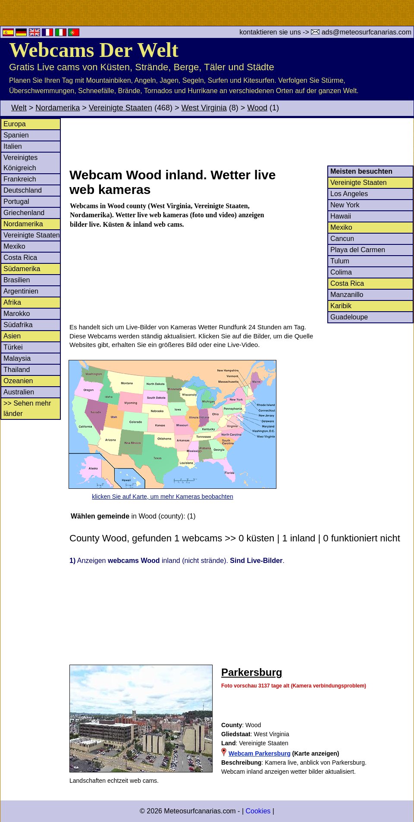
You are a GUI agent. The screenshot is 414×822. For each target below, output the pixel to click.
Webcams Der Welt (94, 49)
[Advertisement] (241, 141)
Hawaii (340, 216)
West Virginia (203, 107)
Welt (19, 107)
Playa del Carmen (357, 249)
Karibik (340, 305)
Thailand (16, 369)
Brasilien (16, 280)
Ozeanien (18, 380)
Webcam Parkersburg (260, 753)
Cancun (342, 238)
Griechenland (23, 212)
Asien (12, 336)
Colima (341, 272)
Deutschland (22, 190)
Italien (12, 146)
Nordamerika (57, 107)
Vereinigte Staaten (120, 107)
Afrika (12, 302)
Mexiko (14, 246)
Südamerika (21, 268)
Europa (14, 124)
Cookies (257, 811)
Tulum (339, 261)
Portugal (16, 201)
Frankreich (19, 179)
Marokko (16, 313)
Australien (18, 392)
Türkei (12, 347)
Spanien (16, 135)
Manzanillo (346, 294)
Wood (257, 107)
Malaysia (17, 358)
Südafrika (18, 324)
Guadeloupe (349, 317)
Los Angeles (349, 193)
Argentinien (20, 291)
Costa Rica (20, 257)
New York (345, 205)
